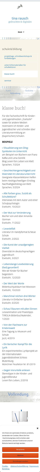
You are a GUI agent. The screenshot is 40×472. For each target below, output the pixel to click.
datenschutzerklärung (19, 466)
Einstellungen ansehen (20, 461)
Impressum (34, 466)
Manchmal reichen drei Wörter (20, 296)
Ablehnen (20, 455)
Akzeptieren (20, 449)
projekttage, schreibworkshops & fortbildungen (18, 57)
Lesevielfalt (9, 228)
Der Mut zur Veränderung (17, 212)
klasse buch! (9, 74)
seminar (7, 80)
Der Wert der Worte (14, 283)
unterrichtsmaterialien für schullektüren (15, 66)
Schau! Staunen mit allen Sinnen (20, 308)
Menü (20, 32)
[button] (37, 428)
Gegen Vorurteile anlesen (17, 370)
